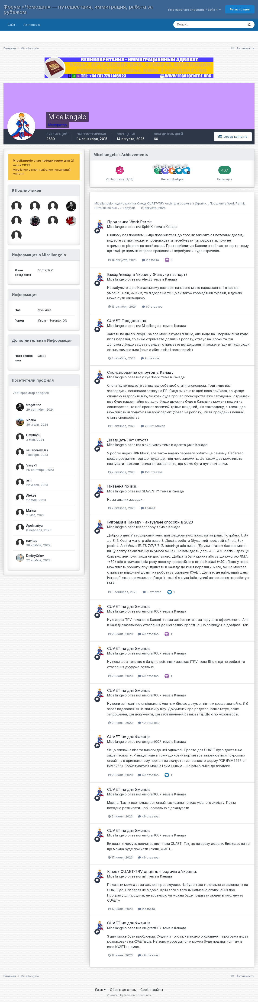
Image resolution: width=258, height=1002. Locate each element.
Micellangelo (103, 203)
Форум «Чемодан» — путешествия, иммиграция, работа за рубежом (78, 9)
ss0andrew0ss (37, 450)
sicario (31, 420)
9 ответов (150, 358)
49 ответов (148, 634)
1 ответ (148, 508)
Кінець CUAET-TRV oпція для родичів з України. (172, 203)
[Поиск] (204, 24)
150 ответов (152, 472)
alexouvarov (151, 445)
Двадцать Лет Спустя (127, 440)
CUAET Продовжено (126, 320)
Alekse (31, 495)
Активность (32, 24)
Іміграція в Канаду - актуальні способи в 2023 (150, 522)
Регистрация (240, 9)
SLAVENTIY (150, 491)
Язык (100, 990)
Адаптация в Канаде (190, 445)
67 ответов (152, 306)
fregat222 (33, 405)
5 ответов (152, 592)
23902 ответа (153, 426)
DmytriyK (33, 435)
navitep (31, 540)
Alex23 (147, 279)
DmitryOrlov (35, 556)
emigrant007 (151, 611)
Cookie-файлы (151, 990)
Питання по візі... (107, 208)
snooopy (149, 527)
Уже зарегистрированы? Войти (194, 9)
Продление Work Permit (228, 203)
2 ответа (150, 260)
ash (29, 480)
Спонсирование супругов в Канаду (140, 372)
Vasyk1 (31, 465)
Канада (171, 227)
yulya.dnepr (151, 377)
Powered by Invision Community (129, 995)
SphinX (147, 227)
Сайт (11, 24)
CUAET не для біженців (129, 606)
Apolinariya (34, 525)
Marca (31, 510)
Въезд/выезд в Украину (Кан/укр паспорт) (147, 274)
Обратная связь (123, 990)
